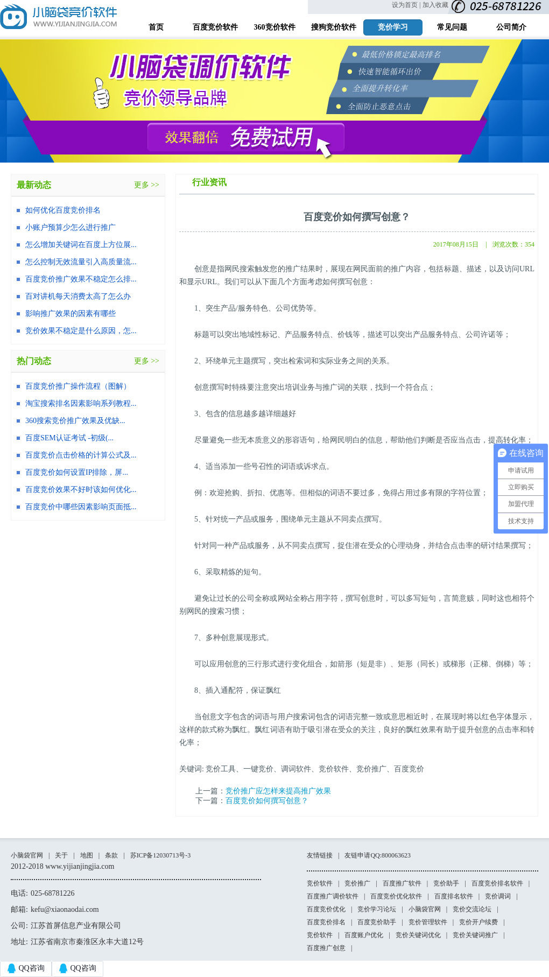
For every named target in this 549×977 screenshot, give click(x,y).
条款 (111, 855)
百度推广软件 (402, 883)
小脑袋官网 (27, 855)
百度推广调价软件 (332, 896)
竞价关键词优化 (418, 935)
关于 (61, 855)
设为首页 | (406, 5)
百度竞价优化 (326, 909)
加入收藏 (435, 5)
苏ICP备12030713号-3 (160, 855)
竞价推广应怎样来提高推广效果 (278, 791)
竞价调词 (498, 896)
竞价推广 (357, 883)
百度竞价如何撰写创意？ (267, 801)
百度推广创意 (326, 948)
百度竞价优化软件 (396, 896)
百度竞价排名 (326, 922)
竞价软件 (320, 883)
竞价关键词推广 (475, 935)
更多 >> (146, 185)
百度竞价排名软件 (497, 883)
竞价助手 (446, 883)
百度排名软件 (453, 896)
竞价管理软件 (428, 922)
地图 (86, 855)
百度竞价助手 (376, 922)
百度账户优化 (363, 935)
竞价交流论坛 (472, 909)
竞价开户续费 (478, 922)
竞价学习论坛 (376, 909)
